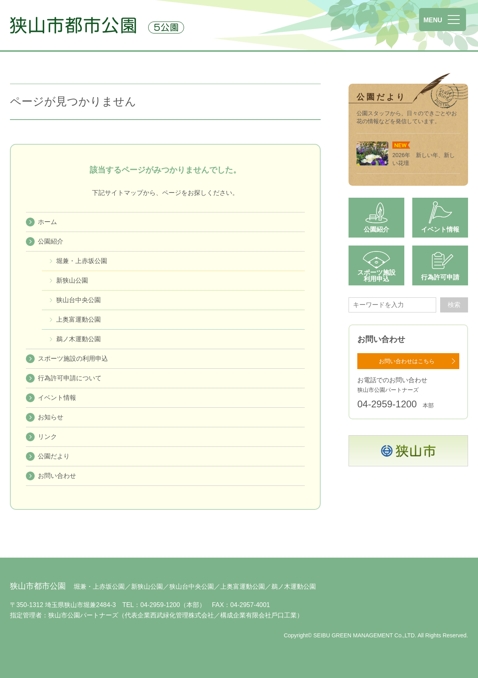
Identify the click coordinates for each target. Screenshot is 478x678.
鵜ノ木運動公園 (78, 339)
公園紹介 (50, 241)
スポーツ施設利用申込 (376, 275)
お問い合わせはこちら (407, 361)
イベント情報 (57, 397)
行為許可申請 (440, 277)
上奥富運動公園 (78, 319)
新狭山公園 (72, 280)
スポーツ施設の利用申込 (73, 358)
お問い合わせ (57, 475)
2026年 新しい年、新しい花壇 (406, 153)
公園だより (54, 456)
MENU (432, 20)
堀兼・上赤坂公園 (81, 260)
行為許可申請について (70, 378)
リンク (47, 436)
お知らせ (50, 417)
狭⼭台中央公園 (78, 300)
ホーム (47, 221)
